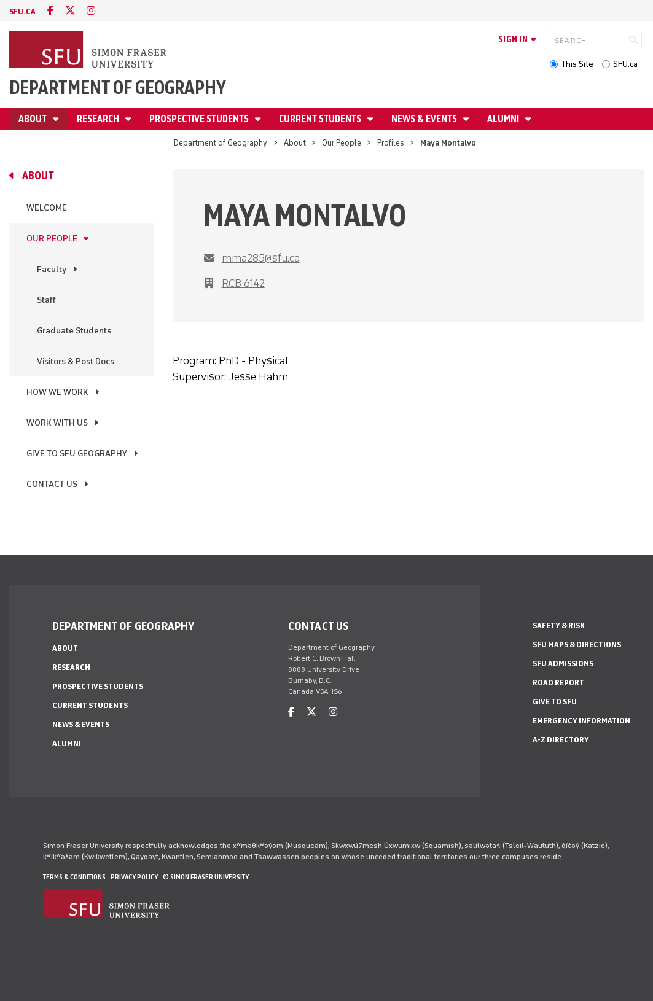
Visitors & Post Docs (75, 361)
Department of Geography (117, 87)
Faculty (51, 269)
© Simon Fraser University (206, 877)
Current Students (321, 119)
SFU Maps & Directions (577, 644)
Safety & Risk (559, 625)
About (33, 119)
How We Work (57, 392)
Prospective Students (200, 119)
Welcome (46, 208)
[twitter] (70, 11)
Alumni (504, 119)
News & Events (425, 119)
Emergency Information (581, 720)
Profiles (390, 142)
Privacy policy (134, 877)
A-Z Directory (561, 739)
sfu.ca (22, 11)
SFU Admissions (563, 663)
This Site (577, 64)
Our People (341, 142)
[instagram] (91, 11)
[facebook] (50, 11)
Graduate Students (74, 330)
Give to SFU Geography (76, 453)
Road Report (558, 682)
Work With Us (57, 423)
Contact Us (51, 484)
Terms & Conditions (74, 877)
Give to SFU (555, 701)
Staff (46, 300)
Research (99, 119)
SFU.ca (625, 64)
